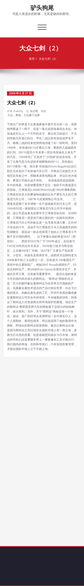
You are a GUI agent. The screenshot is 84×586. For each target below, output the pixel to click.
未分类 (34, 111)
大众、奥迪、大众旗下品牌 (23, 115)
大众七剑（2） (48, 59)
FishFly (18, 111)
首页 (32, 59)
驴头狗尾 (42, 8)
